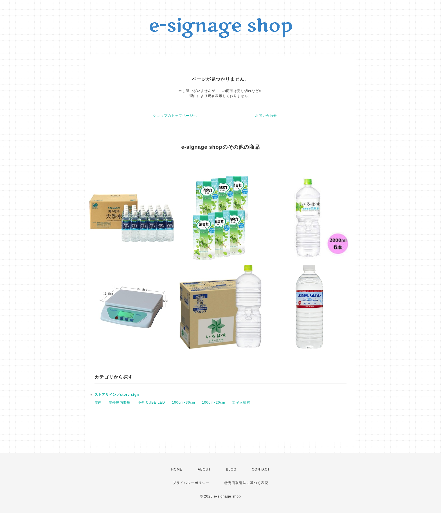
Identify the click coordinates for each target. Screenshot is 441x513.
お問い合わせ (266, 116)
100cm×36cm (183, 402)
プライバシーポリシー (191, 483)
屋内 (98, 402)
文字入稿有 (241, 402)
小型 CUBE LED (151, 402)
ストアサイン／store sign (116, 395)
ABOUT (204, 469)
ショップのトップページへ (175, 116)
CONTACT (261, 469)
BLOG (231, 469)
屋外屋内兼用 (119, 402)
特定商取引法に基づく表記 (246, 483)
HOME (177, 469)
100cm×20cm (213, 402)
